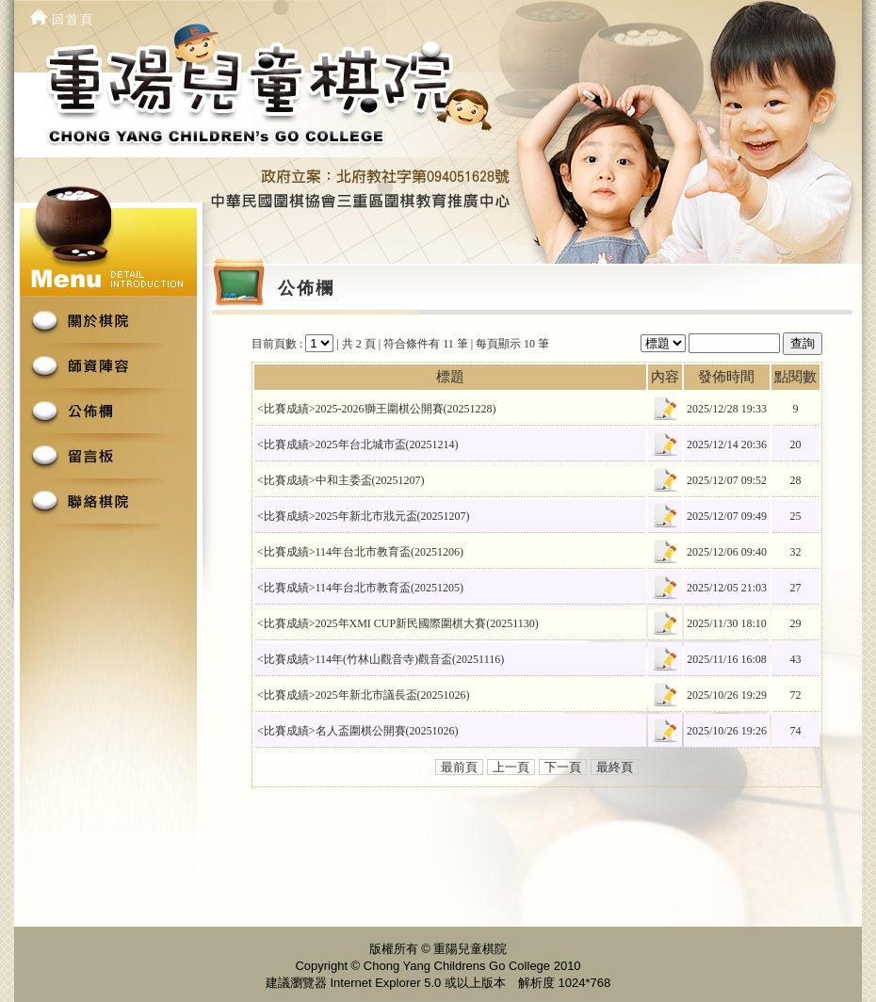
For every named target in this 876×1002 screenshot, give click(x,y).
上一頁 (511, 767)
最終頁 (614, 767)
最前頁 (459, 767)
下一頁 (562, 767)
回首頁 (73, 19)
